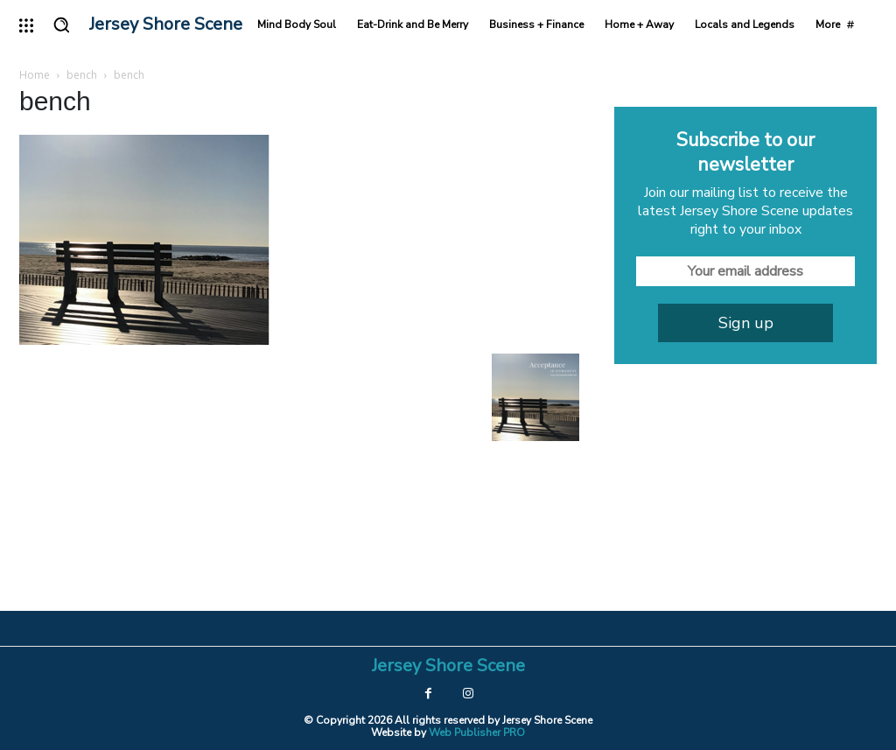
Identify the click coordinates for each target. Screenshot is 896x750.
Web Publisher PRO (477, 732)
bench (81, 74)
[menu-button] (26, 25)
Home (34, 74)
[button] (61, 24)
